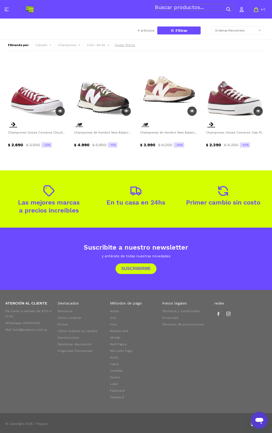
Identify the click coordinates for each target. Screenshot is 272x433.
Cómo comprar (69, 318)
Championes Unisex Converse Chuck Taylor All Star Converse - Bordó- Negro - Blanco (37, 132)
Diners (115, 377)
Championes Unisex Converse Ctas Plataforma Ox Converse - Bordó (235, 132)
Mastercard (119, 331)
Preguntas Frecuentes (75, 351)
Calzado (41, 45)
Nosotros (65, 311)
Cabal (114, 364)
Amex (114, 311)
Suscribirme (136, 268)
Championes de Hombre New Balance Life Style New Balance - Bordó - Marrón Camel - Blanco (169, 132)
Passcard (117, 390)
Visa (113, 324)
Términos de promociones (183, 324)
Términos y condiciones (181, 311)
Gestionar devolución (75, 344)
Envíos (63, 324)
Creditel (116, 371)
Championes (67, 45)
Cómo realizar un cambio (78, 331)
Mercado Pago (121, 351)
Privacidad (170, 318)
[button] (228, 9)
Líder (114, 384)
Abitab (115, 337)
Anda (114, 357)
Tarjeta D (117, 397)
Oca (113, 318)
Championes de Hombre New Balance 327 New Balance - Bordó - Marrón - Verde (103, 132)
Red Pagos (118, 344)
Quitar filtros (125, 45)
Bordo (96, 45)
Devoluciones (68, 337)
